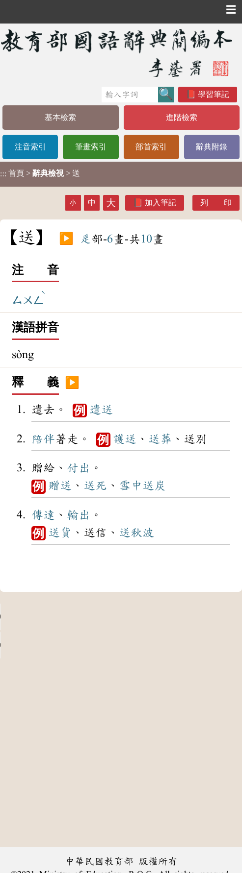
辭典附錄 (211, 147)
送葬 (160, 439)
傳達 (43, 515)
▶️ (66, 239)
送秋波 (136, 532)
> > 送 (40, 173)
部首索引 (151, 147)
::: (3, 174)
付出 (78, 468)
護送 (124, 439)
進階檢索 (181, 117)
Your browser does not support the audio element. (73, 617)
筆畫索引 (91, 147)
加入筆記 (160, 202)
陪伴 (43, 439)
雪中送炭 (142, 485)
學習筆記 (213, 94)
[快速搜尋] (130, 94)
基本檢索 (60, 117)
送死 (95, 485)
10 (146, 239)
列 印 (216, 202)
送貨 (60, 532)
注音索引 (30, 147)
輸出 (78, 515)
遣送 (101, 409)
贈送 (60, 485)
